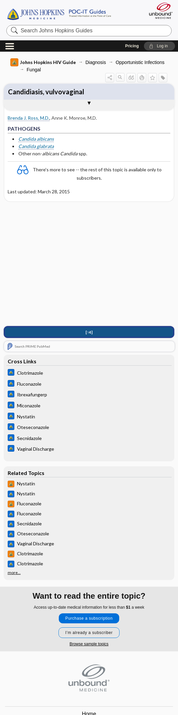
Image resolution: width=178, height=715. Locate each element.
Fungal (34, 69)
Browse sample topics (89, 644)
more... (14, 573)
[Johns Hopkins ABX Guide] (89, 373)
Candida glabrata (36, 146)
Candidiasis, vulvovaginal (46, 92)
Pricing (132, 46)
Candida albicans (36, 139)
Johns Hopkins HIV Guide (43, 62)
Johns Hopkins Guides (59, 14)
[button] (159, 46)
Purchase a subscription (89, 618)
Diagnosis (95, 62)
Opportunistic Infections (140, 62)
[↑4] (89, 332)
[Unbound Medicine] (158, 11)
